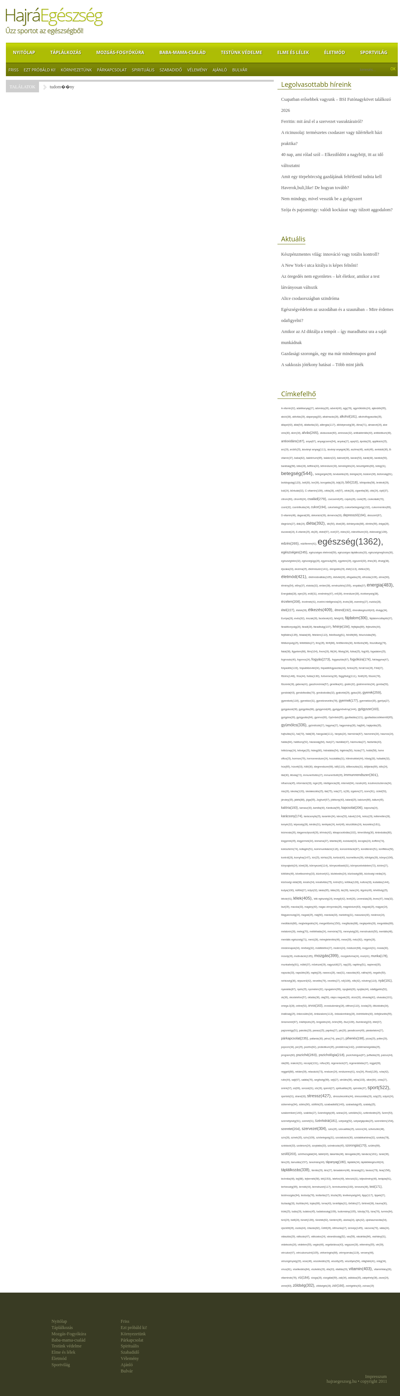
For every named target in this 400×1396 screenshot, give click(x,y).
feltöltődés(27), (308, 643)
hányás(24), (340, 734)
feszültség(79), (378, 643)
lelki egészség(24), (324, 898)
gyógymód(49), (323, 709)
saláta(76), (307, 1079)
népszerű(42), (304, 980)
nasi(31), (341, 972)
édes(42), (345, 532)
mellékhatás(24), (318, 931)
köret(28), (304, 865)
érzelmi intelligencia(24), (330, 601)
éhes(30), (373, 561)
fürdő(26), (363, 676)
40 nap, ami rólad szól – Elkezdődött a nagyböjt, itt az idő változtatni (332, 160)
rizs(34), (360, 1071)
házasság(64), (317, 742)
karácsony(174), (292, 816)
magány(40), (311, 907)
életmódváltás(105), (320, 577)
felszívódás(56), (367, 635)
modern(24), (340, 948)
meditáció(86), (289, 923)
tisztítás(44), (303, 1203)
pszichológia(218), (332, 1055)
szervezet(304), (315, 1129)
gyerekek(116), (290, 700)
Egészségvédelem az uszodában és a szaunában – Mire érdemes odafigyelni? (337, 315)
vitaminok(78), (289, 1277)
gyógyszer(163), (368, 709)
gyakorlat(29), (343, 692)
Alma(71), (362, 425)
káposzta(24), (371, 808)
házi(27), (331, 742)
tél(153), (327, 1178)
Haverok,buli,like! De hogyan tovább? (315, 187)
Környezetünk (76, 69)
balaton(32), (330, 458)
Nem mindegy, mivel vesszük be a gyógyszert (321, 198)
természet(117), (322, 1186)
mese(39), (347, 939)
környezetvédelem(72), (363, 865)
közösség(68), (356, 873)
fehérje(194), (342, 626)
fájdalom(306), (357, 618)
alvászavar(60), (329, 433)
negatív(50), (379, 972)
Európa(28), (287, 618)
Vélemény (197, 69)
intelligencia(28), (332, 783)
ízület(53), (381, 791)
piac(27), (341, 1038)
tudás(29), (296, 1211)
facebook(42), (326, 618)
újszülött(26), (288, 1228)
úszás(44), (301, 1228)
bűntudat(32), (297, 490)
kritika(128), (352, 882)
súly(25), (378, 1096)
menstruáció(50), (369, 931)
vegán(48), (319, 1244)
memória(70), (335, 931)
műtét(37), (306, 964)
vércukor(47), (288, 1252)
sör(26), (319, 1088)
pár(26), (343, 1030)
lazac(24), (355, 890)
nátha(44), (367, 972)
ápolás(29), (366, 441)
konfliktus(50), (386, 849)
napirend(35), (374, 964)
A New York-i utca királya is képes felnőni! (319, 265)
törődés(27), (355, 1203)
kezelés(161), (372, 824)
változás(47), (303, 1236)
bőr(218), (353, 482)
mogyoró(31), (369, 948)
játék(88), (300, 799)
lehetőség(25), (380, 890)
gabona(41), (302, 684)
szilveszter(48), (376, 1129)
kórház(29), (327, 857)
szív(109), (309, 1137)
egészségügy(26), (311, 561)
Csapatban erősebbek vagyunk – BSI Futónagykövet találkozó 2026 (336, 105)
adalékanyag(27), (306, 408)
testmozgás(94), (291, 1195)
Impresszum (376, 1376)
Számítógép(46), (327, 1113)
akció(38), (286, 416)
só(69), (297, 1088)
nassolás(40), (353, 972)
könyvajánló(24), (290, 865)
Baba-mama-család (182, 52)
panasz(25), (319, 1030)
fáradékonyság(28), (291, 627)
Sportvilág (373, 52)
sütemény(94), (290, 1104)
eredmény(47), (326, 593)
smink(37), (287, 1088)
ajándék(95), (379, 408)
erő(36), (338, 593)
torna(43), (327, 1203)
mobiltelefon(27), (324, 948)
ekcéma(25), (301, 569)
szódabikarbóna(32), (365, 1137)
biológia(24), (356, 474)
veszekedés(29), (322, 1261)
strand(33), (301, 1096)
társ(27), (328, 1170)
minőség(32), (308, 948)
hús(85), (286, 766)
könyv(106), (386, 857)
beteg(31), (380, 466)
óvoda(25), (367, 1006)
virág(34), (381, 1261)
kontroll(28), (287, 857)
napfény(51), (360, 964)
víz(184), (304, 1277)
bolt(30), (306, 482)
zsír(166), (339, 1285)
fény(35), (321, 643)
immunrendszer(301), (361, 775)
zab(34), (343, 1277)
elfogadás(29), (354, 577)
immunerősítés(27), (313, 775)
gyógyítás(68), (307, 709)
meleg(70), (303, 931)
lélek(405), (303, 898)
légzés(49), (366, 890)
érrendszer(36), (352, 593)
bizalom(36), (370, 474)
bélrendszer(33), (330, 466)
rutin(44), (286, 1079)
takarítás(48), (337, 1154)
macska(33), (297, 907)
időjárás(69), (371, 766)
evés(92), (300, 618)
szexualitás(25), (347, 1129)
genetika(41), (337, 684)
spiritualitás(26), (344, 1088)
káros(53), (342, 816)
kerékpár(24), (329, 824)
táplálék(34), (354, 1162)
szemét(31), (308, 1121)
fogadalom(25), (378, 651)
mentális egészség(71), (294, 939)
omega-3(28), (288, 1006)
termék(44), (305, 1187)
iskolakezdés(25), (315, 791)
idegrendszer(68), (324, 766)
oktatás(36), (314, 997)
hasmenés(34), (372, 734)
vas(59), (351, 1236)
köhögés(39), (372, 857)
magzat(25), (308, 915)
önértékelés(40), (365, 1014)
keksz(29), (368, 816)
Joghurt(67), (323, 799)
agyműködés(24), (362, 408)
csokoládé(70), (376, 499)
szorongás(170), (357, 1145)
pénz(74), (330, 1038)
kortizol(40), (339, 857)
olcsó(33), (356, 997)
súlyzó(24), (388, 1096)
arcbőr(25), (296, 449)
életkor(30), (364, 569)
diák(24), (301, 523)
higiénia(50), (347, 750)
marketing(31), (347, 915)
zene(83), (287, 1286)
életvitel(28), (339, 577)
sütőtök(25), (317, 1104)
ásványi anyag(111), (314, 449)
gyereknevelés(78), (327, 700)
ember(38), (325, 585)
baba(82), (300, 458)
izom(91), (370, 791)
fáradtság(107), (323, 626)
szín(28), (286, 1137)
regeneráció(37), (340, 1063)
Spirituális (143, 69)
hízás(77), (360, 750)
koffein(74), (378, 841)
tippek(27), (380, 1195)
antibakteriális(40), (364, 433)
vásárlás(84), (364, 1236)
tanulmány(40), (317, 1162)
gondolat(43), (288, 692)
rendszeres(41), (347, 1071)
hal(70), (300, 734)
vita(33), (331, 1269)
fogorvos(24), (304, 659)
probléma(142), (346, 1047)
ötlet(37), (377, 1022)
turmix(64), (387, 1211)
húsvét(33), (297, 766)
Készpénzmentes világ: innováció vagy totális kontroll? (330, 254)
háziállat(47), (343, 742)
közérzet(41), (323, 873)
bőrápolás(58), (368, 482)
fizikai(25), (356, 651)
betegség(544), (298, 473)
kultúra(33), (366, 882)
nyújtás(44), (363, 989)
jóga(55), (311, 799)
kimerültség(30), (366, 832)
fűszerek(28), (288, 684)
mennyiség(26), (351, 931)
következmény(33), (305, 873)
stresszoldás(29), (363, 1096)
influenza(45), (289, 783)
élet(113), (352, 569)
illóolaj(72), (296, 775)
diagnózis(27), (289, 523)
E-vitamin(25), (303, 532)
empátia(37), (360, 585)
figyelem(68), (299, 651)
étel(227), (288, 610)
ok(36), (285, 997)
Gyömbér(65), (337, 717)
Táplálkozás (65, 52)
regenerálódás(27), (359, 1063)
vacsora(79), (371, 1228)
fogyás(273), (321, 659)
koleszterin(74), (290, 849)
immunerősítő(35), (334, 775)
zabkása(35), (355, 1277)
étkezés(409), (321, 609)
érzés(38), (348, 601)
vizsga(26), (317, 1277)
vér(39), (380, 1244)
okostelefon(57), (298, 997)
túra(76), (376, 1211)
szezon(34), (361, 1129)
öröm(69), (338, 1022)
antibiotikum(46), (383, 433)
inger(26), (318, 783)
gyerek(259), (372, 692)
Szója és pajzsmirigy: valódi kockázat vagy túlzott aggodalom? (337, 209)
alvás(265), (311, 433)
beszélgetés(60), (365, 466)
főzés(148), (289, 676)
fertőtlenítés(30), (345, 643)
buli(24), (285, 490)
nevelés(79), (320, 980)
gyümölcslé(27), (317, 725)
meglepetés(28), (368, 923)
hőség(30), (370, 758)
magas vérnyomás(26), (331, 907)
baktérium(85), (315, 458)
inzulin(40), (361, 783)
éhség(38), (383, 561)
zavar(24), (384, 1277)
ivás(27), (338, 791)
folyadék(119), (290, 668)
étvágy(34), (381, 610)
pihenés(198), (356, 1038)
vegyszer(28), (351, 1244)
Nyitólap (24, 52)
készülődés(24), (354, 824)
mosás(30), (383, 948)
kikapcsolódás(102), (345, 832)
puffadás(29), (374, 1055)
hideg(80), (317, 750)
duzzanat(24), (288, 532)
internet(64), (348, 783)
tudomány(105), (348, 1211)
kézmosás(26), (289, 832)
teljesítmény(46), (369, 1178)
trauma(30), (381, 1203)
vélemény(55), (368, 1244)
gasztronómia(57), (319, 684)
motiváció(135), (304, 956)
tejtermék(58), (313, 1178)
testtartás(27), (323, 1195)
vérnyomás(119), (350, 1252)
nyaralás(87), (289, 989)
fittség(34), (344, 651)
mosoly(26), (287, 956)
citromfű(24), (300, 499)
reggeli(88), (288, 1071)
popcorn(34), (288, 1047)
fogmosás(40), (289, 659)
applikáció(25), (379, 441)
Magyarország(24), (291, 915)
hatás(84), (287, 742)
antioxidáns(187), (293, 441)
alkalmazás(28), (331, 416)
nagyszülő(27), (335, 964)
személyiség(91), (291, 1121)
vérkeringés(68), (329, 1252)
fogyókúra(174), (361, 659)
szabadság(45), (354, 1104)
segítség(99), (322, 1079)
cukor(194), (319, 507)
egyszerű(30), (360, 561)
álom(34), (296, 433)
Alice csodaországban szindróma (310, 298)
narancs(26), (329, 972)
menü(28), (313, 939)
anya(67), (311, 441)
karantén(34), (329, 816)
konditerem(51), (370, 849)
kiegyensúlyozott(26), (308, 832)
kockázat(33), (350, 841)
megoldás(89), (385, 923)
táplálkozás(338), (296, 1170)
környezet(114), (319, 865)
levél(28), (352, 898)
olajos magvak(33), (340, 997)
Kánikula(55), (333, 808)
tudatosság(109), (327, 1211)
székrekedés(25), (372, 1113)
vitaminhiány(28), (383, 1269)
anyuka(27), (343, 441)
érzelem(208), (291, 601)
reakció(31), (297, 1063)
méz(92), (358, 939)
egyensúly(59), (329, 561)
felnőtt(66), (352, 635)
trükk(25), (286, 1211)
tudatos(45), (309, 1211)
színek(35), (297, 1137)
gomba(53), (382, 684)
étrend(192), (343, 610)
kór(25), (316, 857)
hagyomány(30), (348, 725)
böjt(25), (341, 482)
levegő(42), (340, 898)
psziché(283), (307, 1055)
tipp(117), (368, 1195)
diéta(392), (316, 523)
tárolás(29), (318, 1170)
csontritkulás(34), (301, 507)
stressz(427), (320, 1095)
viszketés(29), (318, 1269)
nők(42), (357, 980)
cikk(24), (374, 490)
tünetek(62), (322, 1220)
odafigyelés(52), (378, 989)
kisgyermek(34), (306, 841)
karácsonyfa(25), (313, 816)
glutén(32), (350, 684)
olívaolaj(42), (369, 997)
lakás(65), (324, 890)
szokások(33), (289, 1145)
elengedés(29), (338, 569)
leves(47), (379, 898)
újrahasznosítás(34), (376, 1220)
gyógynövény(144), (345, 709)
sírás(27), (382, 1079)
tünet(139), (308, 1220)
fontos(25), (353, 668)
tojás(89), (316, 1203)
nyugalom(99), (334, 989)
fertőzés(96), (362, 643)
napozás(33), (288, 972)
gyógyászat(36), (290, 709)
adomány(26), (322, 408)
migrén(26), (370, 939)
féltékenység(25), (290, 643)
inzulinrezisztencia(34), (380, 783)
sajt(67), (296, 1079)
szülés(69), (374, 1145)
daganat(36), (304, 515)
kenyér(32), (287, 824)
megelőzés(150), (330, 923)
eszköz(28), (375, 601)
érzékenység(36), (370, 593)
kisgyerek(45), (289, 841)
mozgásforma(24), (350, 956)
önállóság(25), (289, 1014)
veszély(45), (338, 1261)
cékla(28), (329, 490)
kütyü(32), (313, 890)
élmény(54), (288, 585)
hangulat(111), (325, 734)
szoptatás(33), (319, 1145)
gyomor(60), (321, 717)
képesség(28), (301, 824)
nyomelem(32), (316, 989)
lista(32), (389, 898)
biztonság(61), (385, 474)
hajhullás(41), (288, 734)
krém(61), (339, 882)
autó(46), (369, 449)
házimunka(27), (358, 742)
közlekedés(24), (339, 873)
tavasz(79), (372, 1170)
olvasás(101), (384, 997)
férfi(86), (331, 643)
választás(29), (288, 1236)
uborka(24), (349, 1220)
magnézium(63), (352, 907)
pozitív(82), (311, 1047)
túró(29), (286, 1220)
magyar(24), (381, 907)
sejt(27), (335, 1079)
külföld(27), (301, 890)
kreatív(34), (309, 882)
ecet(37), (335, 532)
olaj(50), (325, 997)
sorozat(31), (308, 1088)
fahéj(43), (339, 618)
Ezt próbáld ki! (40, 69)
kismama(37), (322, 841)
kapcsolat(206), (352, 807)
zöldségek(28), (324, 1286)
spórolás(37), (360, 1088)
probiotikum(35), (326, 1047)
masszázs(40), (363, 915)
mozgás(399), (327, 955)
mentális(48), (386, 931)
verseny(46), (367, 1252)
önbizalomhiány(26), (345, 1014)
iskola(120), (297, 791)
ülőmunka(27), (340, 1228)
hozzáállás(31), (337, 758)
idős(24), (383, 766)
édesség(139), (378, 532)
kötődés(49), (288, 873)
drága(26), (384, 523)
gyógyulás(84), (306, 717)
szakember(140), (292, 1113)
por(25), (299, 1047)
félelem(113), (320, 635)
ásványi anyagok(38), (339, 449)
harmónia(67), (355, 734)
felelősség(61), (337, 635)
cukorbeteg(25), (336, 507)
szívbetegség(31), (326, 1137)
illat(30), (285, 775)
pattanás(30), (317, 1038)
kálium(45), (378, 799)
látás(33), (335, 890)
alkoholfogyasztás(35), (370, 416)
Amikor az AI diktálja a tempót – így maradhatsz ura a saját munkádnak (333, 337)
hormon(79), (299, 758)
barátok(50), (380, 458)
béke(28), (302, 466)
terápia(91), (385, 1178)
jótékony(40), (338, 799)
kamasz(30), (306, 808)
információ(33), (305, 783)
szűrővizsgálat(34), (308, 1154)
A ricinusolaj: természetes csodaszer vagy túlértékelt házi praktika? (331, 138)
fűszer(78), (375, 676)
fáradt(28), (308, 627)
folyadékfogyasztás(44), (334, 668)
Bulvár (239, 69)
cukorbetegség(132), (358, 507)
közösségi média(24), (375, 873)
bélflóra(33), (314, 466)
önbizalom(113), (324, 1014)
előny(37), (300, 585)
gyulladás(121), (355, 717)
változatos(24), (319, 1236)
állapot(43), (287, 425)
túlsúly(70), (364, 1211)
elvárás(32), (312, 585)
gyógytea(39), (289, 717)
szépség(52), (346, 1121)
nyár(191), (385, 980)
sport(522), (379, 1087)
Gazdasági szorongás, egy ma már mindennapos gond (328, 353)
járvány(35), (287, 799)
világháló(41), (368, 1261)
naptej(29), (317, 972)
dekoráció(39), (319, 515)
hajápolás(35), (374, 725)
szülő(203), (289, 1154)
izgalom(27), (357, 791)
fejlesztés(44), (373, 627)
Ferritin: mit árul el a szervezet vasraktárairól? (322, 121)
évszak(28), (312, 618)
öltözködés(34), (381, 1006)
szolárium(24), (304, 1145)
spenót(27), (329, 1088)
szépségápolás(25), (364, 1121)
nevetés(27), (334, 980)
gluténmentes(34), (366, 684)
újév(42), (361, 1220)
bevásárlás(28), (341, 474)
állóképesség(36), (346, 425)
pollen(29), (382, 1038)
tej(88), (300, 1178)
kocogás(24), (365, 841)
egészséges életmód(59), (323, 552)
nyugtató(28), (349, 989)
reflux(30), (325, 1063)
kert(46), (341, 824)
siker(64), (372, 1079)
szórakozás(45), (337, 1145)
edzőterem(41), (309, 543)
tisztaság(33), (288, 1203)
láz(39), (345, 890)
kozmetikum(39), (355, 857)
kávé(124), (355, 816)
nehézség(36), (289, 980)
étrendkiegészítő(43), (364, 610)
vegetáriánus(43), (335, 1244)
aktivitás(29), (299, 416)
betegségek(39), (324, 474)
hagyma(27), (332, 725)
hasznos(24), (387, 734)
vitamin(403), (361, 1268)
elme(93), (384, 577)
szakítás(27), (311, 1113)
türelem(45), (336, 1220)
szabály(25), (369, 1104)
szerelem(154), (384, 1121)
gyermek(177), (349, 700)
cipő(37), (384, 490)
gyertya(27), (384, 700)
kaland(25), (352, 799)
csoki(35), (362, 499)
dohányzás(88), (356, 523)
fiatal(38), (286, 651)
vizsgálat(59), (331, 1277)
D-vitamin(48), (289, 515)
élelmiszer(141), (319, 569)
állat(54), (299, 425)
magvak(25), (368, 907)
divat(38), (341, 523)
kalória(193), (290, 807)
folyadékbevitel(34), (310, 668)
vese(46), (307, 1261)
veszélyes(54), (353, 1261)
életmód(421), (294, 576)
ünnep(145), (356, 1228)
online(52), (302, 1006)
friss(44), (302, 676)
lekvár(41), (287, 898)
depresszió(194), (355, 515)
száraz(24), (342, 1113)
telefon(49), (338, 1178)
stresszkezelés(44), (344, 1096)
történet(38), (368, 1203)
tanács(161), (370, 1154)
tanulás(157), (300, 1162)
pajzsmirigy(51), (290, 1030)
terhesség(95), (290, 1186)
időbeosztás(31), (355, 766)
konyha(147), (303, 857)
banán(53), (357, 458)
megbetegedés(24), (308, 923)
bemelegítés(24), (347, 466)
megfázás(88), (351, 923)
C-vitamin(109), (314, 490)
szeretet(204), (291, 1129)
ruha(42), (384, 1071)
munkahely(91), (290, 964)
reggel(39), (375, 1063)
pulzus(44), (387, 1055)
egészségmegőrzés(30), (380, 552)
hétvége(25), (304, 750)
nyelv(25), (302, 989)
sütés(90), (305, 1104)
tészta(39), (337, 1195)
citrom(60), (287, 499)
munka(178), (379, 956)
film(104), (313, 651)
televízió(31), (353, 1178)
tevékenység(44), (352, 1195)
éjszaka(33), (288, 569)
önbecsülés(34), (305, 1014)
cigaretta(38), (362, 490)
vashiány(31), (379, 1236)
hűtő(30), (309, 766)
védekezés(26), (289, 1244)
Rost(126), (372, 1071)
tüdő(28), (296, 1220)
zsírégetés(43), (354, 1286)
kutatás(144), (381, 882)
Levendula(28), (365, 898)
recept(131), (312, 1063)
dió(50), (331, 523)
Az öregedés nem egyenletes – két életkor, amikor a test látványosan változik (330, 282)
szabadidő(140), (335, 1104)
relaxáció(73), (316, 1071)
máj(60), (319, 915)
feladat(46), (305, 635)
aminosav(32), (345, 433)
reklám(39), (301, 1071)
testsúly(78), (308, 1195)
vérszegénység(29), (291, 1261)
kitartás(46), (336, 841)
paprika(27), (332, 1030)
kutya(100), (288, 890)
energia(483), (380, 585)
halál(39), (310, 734)
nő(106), (346, 980)
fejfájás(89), (358, 627)
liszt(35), (286, 907)
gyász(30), (357, 692)
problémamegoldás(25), (368, 1047)
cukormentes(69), (382, 507)
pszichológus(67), (356, 1055)
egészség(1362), (350, 541)
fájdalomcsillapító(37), (381, 618)
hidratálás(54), (331, 750)
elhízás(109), (370, 577)
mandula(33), (331, 915)
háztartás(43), (374, 742)
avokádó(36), (382, 449)
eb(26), (315, 532)
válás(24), (384, 1228)
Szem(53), (387, 1113)
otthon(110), (353, 1005)
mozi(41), (365, 956)
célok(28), (349, 490)
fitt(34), (334, 651)
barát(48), (369, 458)
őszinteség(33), (364, 1022)
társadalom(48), (342, 1170)
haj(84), (362, 725)
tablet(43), (324, 1154)
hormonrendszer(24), (318, 758)
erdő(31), (313, 593)
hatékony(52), (301, 742)
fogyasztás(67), (341, 659)
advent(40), (336, 408)
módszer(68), (354, 948)
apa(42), (355, 441)
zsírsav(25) (368, 1286)
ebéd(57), (324, 532)
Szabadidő (171, 69)
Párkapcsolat (112, 69)
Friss (13, 69)
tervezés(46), (362, 1187)
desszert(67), (374, 515)
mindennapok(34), (291, 948)
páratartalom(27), (375, 1030)
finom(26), (324, 651)
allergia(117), (328, 424)
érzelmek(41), (309, 601)
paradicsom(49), (356, 1030)
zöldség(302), (304, 1285)
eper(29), (303, 593)
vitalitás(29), (342, 1269)
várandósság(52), (337, 1236)
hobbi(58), (372, 750)
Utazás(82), (314, 1228)
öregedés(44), (324, 1022)
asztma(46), (357, 449)
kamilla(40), (319, 808)
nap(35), (348, 964)
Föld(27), (378, 668)
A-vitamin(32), (289, 408)
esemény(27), (361, 601)
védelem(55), (305, 1244)
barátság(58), (289, 466)
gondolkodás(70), (306, 692)
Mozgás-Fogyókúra (120, 52)
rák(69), (286, 1063)
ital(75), (329, 791)
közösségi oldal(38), (292, 882)
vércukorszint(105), (308, 1252)
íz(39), (347, 791)
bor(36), (315, 482)
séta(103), (360, 1079)
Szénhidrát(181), (327, 1121)
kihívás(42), (326, 832)
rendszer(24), (331, 1071)
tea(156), (385, 1170)
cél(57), (339, 490)
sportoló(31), (288, 1096)
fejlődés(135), (290, 635)
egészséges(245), (295, 552)
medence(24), (378, 915)
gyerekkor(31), (308, 700)
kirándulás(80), (383, 832)
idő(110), (340, 766)
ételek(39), (302, 610)
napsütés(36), (303, 972)
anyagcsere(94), (327, 441)
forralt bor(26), (366, 668)
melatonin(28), (289, 931)
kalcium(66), (365, 799)
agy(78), (348, 408)
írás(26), (285, 791)
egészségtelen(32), (291, 561)
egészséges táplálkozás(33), (353, 552)
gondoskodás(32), (326, 692)
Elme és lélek (293, 52)
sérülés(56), (346, 1079)
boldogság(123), (291, 482)
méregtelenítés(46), (330, 939)
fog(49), (366, 651)
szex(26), (333, 1129)
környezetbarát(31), (339, 865)
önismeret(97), (290, 1022)
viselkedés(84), (302, 1269)
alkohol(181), (349, 416)
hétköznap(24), (289, 750)
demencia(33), (335, 515)
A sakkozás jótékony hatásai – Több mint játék (322, 364)
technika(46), (288, 1178)
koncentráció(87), (350, 849)
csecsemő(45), (336, 499)
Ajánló (220, 69)
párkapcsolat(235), (295, 1038)
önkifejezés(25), (307, 1022)
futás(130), (314, 676)
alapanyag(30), (314, 416)
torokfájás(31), (340, 1203)
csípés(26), (350, 499)
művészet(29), (319, 964)
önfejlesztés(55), (383, 1014)
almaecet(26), (375, 425)
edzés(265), (291, 543)
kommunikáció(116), (327, 849)
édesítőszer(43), (360, 532)
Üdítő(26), (326, 1228)
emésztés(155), (342, 585)
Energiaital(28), (289, 593)
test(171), (375, 1186)
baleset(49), (344, 458)
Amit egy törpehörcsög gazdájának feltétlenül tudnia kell (331, 176)
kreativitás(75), (324, 882)
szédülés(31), (355, 1113)
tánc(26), (286, 1162)
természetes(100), (343, 1186)
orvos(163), (316, 1005)
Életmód (334, 52)
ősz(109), (350, 1022)
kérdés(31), (315, 824)
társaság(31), (358, 1170)
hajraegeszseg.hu (342, 1381)
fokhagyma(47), (380, 659)
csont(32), (286, 507)
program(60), (288, 1055)
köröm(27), (383, 865)
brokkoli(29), (382, 482)
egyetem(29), (345, 561)
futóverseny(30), (330, 676)
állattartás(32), (312, 425)
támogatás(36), (353, 1154)
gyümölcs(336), (294, 725)
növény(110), (370, 980)
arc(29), (285, 449)
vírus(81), (287, 1269)
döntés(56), (372, 523)
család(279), (317, 499)
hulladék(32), (383, 758)
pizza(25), (371, 1038)
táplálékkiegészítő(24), (372, 1162)
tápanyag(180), (336, 1162)
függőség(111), (348, 676)
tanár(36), (384, 1154)
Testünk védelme (241, 52)
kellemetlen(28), (382, 816)
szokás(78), (382, 1137)
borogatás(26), (328, 482)
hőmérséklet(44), (355, 758)
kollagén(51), (307, 849)
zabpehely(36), (370, 1277)
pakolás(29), (306, 1030)
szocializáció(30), (345, 1137)
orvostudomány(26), (335, 1006)
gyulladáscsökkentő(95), (379, 717)
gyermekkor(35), (369, 700)
